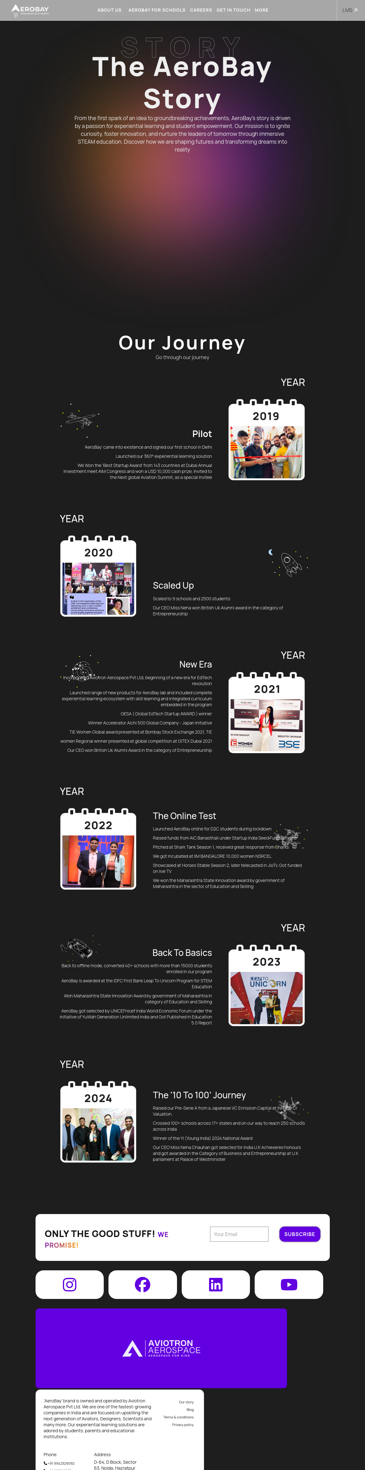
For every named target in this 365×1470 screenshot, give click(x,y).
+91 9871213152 (183, 1411)
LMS (351, 10)
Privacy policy (308, 1364)
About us (108, 10)
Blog (315, 1349)
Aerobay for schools (155, 10)
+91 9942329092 (184, 1403)
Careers (199, 10)
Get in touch (231, 10)
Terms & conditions (304, 1357)
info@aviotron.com (304, 1450)
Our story (312, 1342)
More (260, 10)
